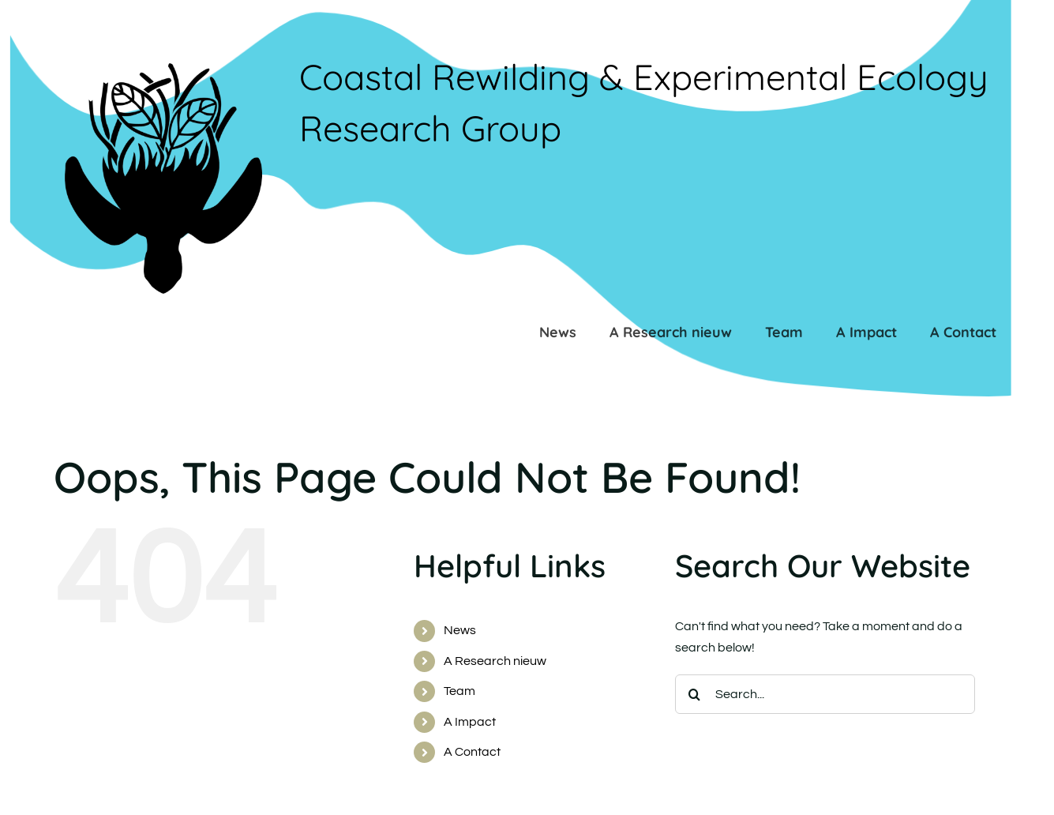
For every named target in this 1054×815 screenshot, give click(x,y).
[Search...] (825, 694)
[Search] (695, 694)
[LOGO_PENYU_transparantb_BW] (163, 69)
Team (459, 691)
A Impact (470, 721)
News (460, 630)
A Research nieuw (495, 661)
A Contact (472, 752)
